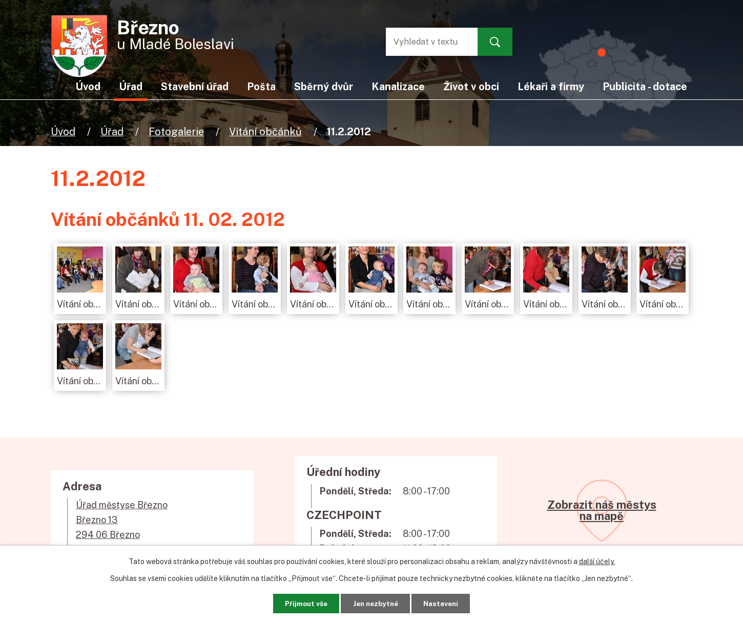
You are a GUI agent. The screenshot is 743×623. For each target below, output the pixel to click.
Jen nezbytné (375, 602)
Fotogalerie (176, 131)
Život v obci (471, 86)
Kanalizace (398, 86)
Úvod (63, 131)
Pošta (261, 86)
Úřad (111, 131)
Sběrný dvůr (323, 86)
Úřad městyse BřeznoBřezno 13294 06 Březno (122, 520)
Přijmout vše (299, 602)
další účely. (597, 560)
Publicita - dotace (645, 86)
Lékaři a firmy (551, 86)
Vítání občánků (265, 131)
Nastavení (447, 602)
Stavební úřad (195, 86)
